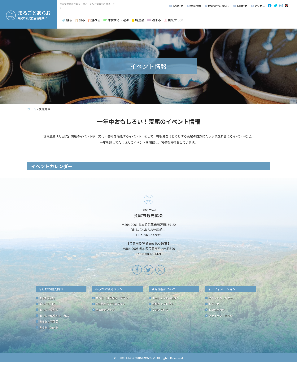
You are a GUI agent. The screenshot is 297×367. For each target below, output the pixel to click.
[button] (270, 6)
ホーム (31, 109)
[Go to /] (148, 226)
